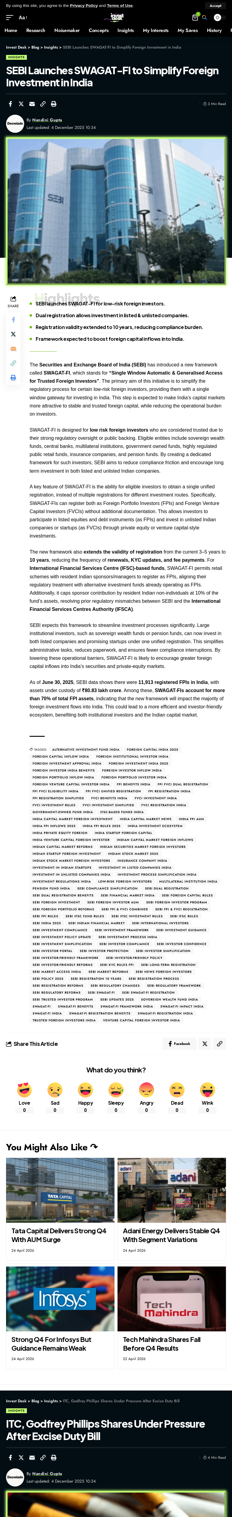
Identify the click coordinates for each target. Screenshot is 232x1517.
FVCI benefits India (109, 798)
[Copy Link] (43, 104)
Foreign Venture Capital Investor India (71, 784)
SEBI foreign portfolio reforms (63, 909)
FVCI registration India (163, 805)
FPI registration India (169, 791)
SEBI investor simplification (163, 951)
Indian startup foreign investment (67, 853)
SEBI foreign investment (56, 902)
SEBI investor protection (104, 951)
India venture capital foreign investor (71, 840)
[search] (204, 17)
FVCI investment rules (54, 805)
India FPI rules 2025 (102, 826)
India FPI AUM (191, 819)
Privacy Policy (84, 5)
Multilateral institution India (188, 881)
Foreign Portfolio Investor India (134, 777)
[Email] (32, 104)
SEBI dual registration (167, 888)
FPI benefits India (133, 784)
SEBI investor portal (52, 951)
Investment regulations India (62, 881)
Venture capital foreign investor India (141, 1020)
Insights (16, 57)
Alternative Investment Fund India (86, 749)
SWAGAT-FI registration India (165, 1013)
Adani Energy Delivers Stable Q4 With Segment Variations (171, 1235)
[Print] (54, 104)
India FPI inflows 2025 (54, 826)
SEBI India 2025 (47, 923)
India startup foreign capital (123, 833)
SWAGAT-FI (42, 1006)
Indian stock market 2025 (133, 853)
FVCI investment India (156, 798)
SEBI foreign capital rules (187, 895)
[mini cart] (195, 17)
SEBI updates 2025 (117, 999)
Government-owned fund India (63, 812)
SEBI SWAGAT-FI (101, 992)
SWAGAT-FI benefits (75, 1006)
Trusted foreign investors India (64, 1020)
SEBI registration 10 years (96, 978)
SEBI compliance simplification (107, 888)
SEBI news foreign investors (164, 971)
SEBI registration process (154, 978)
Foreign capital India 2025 (152, 749)
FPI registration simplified (58, 798)
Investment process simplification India (157, 874)
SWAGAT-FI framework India (127, 1006)
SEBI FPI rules (45, 916)
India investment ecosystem (155, 826)
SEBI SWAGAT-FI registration (148, 992)
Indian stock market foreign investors (71, 860)
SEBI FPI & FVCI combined (125, 909)
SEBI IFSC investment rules (137, 916)
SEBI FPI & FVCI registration (181, 909)
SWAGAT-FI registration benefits (99, 1013)
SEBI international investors (160, 923)
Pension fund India (51, 888)
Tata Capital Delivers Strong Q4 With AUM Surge (59, 1235)
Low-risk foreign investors (125, 881)
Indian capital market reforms (63, 847)
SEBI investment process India (127, 937)
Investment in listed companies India (135, 867)
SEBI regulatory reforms (57, 992)
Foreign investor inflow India (132, 770)
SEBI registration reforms (58, 985)
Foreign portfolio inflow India (63, 777)
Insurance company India (142, 860)
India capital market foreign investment (73, 819)
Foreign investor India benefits (64, 770)
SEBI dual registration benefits (63, 895)
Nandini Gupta (47, 120)
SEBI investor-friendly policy (134, 958)
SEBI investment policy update (62, 937)
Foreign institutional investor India (132, 756)
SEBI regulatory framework (174, 985)
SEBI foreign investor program (176, 902)
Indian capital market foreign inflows (155, 840)
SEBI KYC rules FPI (117, 965)
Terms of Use (120, 5)
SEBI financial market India (128, 895)
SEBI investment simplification (62, 944)
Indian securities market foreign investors (143, 847)
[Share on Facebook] (10, 104)
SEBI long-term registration (168, 965)
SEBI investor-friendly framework (66, 958)
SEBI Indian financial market (96, 923)
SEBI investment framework (122, 930)
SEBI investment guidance (181, 930)
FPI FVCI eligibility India (56, 791)
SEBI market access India (57, 971)
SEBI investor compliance (124, 944)
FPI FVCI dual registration (183, 784)
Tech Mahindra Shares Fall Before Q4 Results (162, 1343)
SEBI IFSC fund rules (85, 916)
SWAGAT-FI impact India (182, 1006)
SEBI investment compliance (60, 930)
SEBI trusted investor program (63, 999)
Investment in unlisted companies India (72, 874)
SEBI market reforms (108, 971)
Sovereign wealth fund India (169, 999)
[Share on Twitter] (21, 104)
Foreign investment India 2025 (138, 763)
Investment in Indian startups (62, 867)
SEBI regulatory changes (115, 985)
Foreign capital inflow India (61, 756)
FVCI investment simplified (108, 805)
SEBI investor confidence (182, 944)
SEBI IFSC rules (184, 916)
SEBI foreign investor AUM (113, 902)
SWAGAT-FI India (47, 1013)
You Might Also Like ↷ (52, 1147)
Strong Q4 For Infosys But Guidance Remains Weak (51, 1343)
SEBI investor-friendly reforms (63, 965)
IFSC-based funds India (122, 812)
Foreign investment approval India (67, 763)
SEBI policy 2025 (48, 978)
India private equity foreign (60, 833)
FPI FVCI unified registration (113, 791)
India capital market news (146, 819)
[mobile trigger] (11, 18)
